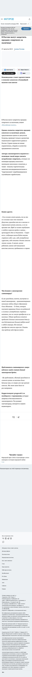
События (4, 585)
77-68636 (16, 632)
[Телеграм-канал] (8, 538)
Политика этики (6, 554)
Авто (3, 582)
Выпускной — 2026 (25, 24)
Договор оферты (6, 551)
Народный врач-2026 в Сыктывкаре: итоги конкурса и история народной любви (16, 460)
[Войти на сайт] (29, 19)
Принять (26, 28)
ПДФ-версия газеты (6, 570)
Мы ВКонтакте (5, 573)
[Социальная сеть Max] (23, 73)
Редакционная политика (7, 557)
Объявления (5, 579)
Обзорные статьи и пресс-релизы (10, 548)
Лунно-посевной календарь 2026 (10, 24)
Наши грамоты (5, 567)
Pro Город (4, 576)
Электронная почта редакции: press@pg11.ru (13, 605)
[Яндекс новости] (23, 70)
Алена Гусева (19, 49)
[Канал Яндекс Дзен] (9, 73)
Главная (4, 589)
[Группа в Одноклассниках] (6, 538)
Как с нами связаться (7, 560)
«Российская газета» (9, 125)
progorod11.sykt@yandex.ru (8, 610)
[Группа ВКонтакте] (9, 70)
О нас (3, 563)
